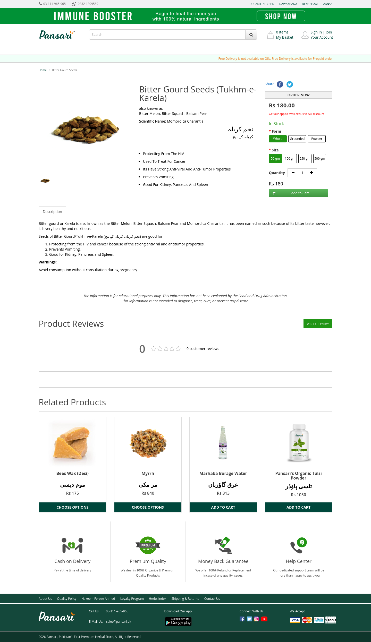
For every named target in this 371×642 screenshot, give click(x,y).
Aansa (327, 4)
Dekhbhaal (310, 4)
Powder (316, 138)
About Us (45, 598)
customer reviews (203, 348)
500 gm (319, 158)
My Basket (284, 37)
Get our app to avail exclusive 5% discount (296, 114)
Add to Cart (290, 193)
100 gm (290, 158)
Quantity (277, 172)
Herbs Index (157, 598)
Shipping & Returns (185, 598)
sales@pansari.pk (118, 621)
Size (275, 150)
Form (276, 131)
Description (52, 211)
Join (329, 32)
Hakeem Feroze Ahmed (98, 598)
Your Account (322, 37)
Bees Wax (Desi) (72, 473)
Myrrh (147, 473)
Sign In (316, 32)
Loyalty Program (132, 598)
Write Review (318, 324)
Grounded (297, 138)
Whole (277, 138)
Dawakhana (288, 4)
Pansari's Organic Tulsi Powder (298, 475)
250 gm (305, 158)
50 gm (275, 158)
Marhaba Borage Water (223, 473)
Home (43, 70)
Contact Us (212, 598)
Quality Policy (66, 598)
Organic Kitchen (261, 4)
